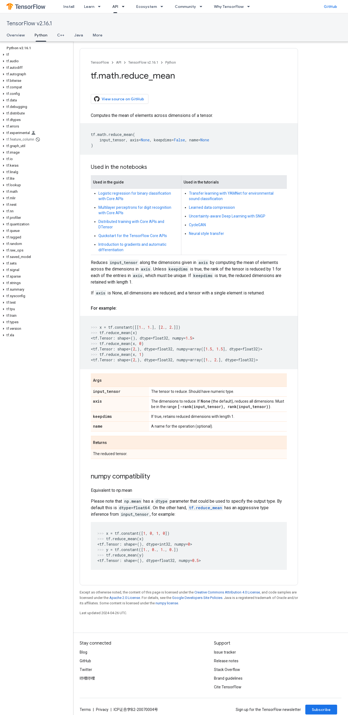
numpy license (167, 603)
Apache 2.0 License (124, 598)
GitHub (330, 6)
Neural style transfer (206, 233)
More (97, 35)
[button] (35, 54)
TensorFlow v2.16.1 (29, 23)
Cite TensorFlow (227, 687)
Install (68, 6)
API (118, 62)
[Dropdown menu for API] (124, 6)
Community (185, 6)
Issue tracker (225, 652)
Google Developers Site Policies (197, 598)
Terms (85, 709)
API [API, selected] (115, 6)
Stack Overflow (227, 669)
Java (78, 35)
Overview (16, 35)
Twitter (86, 669)
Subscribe (321, 709)
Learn (89, 6)
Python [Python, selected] (41, 35)
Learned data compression (212, 207)
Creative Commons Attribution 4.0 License (227, 592)
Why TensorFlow (229, 6)
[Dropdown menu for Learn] (100, 6)
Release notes (226, 661)
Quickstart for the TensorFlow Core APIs (132, 236)
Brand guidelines (228, 678)
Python (170, 62)
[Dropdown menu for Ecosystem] (163, 6)
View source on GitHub (119, 99)
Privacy (102, 709)
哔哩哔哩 (87, 678)
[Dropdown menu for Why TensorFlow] (250, 6)
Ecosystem (146, 6)
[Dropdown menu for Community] (202, 6)
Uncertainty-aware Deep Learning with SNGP (227, 216)
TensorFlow (100, 62)
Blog (83, 652)
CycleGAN (197, 225)
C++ (60, 35)
